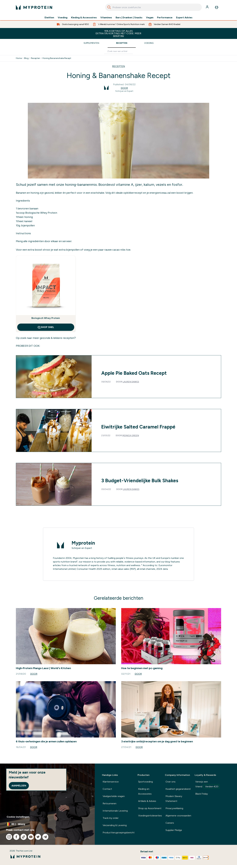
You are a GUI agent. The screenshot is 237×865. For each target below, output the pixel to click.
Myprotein (83, 543)
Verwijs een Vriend (207, 784)
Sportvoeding (145, 781)
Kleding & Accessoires (84, 17)
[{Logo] (34, 7)
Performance (164, 17)
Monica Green (130, 435)
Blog (26, 58)
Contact (107, 788)
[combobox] (153, 7)
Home (19, 58)
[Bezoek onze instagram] (9, 837)
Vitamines (106, 17)
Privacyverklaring (174, 808)
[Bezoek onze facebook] (16, 837)
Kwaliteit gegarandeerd (178, 788)
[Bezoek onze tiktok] (24, 837)
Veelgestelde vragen (114, 796)
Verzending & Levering (115, 825)
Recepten (121, 43)
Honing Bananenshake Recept (56, 58)
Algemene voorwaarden (178, 815)
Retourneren (109, 803)
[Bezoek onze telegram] (45, 837)
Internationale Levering (115, 810)
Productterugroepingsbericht (119, 832)
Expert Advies (184, 17)
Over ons (170, 781)
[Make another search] (118, 51)
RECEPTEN (118, 66)
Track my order (110, 818)
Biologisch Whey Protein (45, 318)
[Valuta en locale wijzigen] (47, 824)
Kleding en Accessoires (145, 791)
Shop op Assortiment (149, 808)
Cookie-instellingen (18, 816)
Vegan (149, 17)
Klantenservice (111, 781)
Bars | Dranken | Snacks (129, 17)
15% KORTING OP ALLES (118, 33)
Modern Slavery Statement (174, 798)
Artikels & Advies (147, 801)
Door (124, 88)
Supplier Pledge (174, 830)
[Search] (109, 7)
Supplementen (91, 43)
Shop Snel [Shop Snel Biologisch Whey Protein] (45, 327)
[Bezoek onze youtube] (31, 837)
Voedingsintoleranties (150, 815)
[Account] (207, 7)
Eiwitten (49, 17)
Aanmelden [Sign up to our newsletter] (18, 785)
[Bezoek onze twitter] (38, 837)
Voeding (62, 17)
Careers (170, 822)
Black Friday (201, 793)
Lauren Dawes (131, 381)
